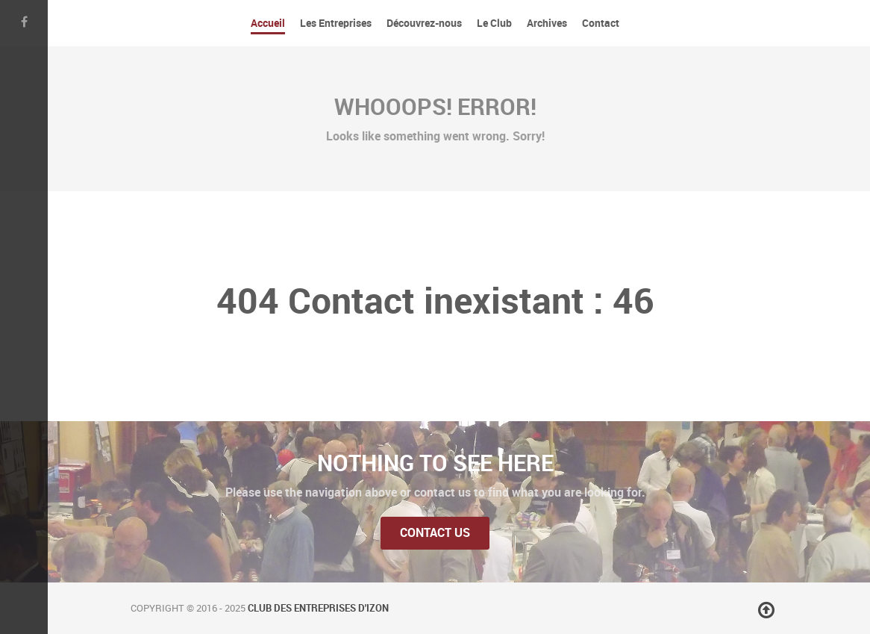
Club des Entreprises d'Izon (318, 608)
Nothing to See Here (435, 463)
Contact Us (435, 533)
